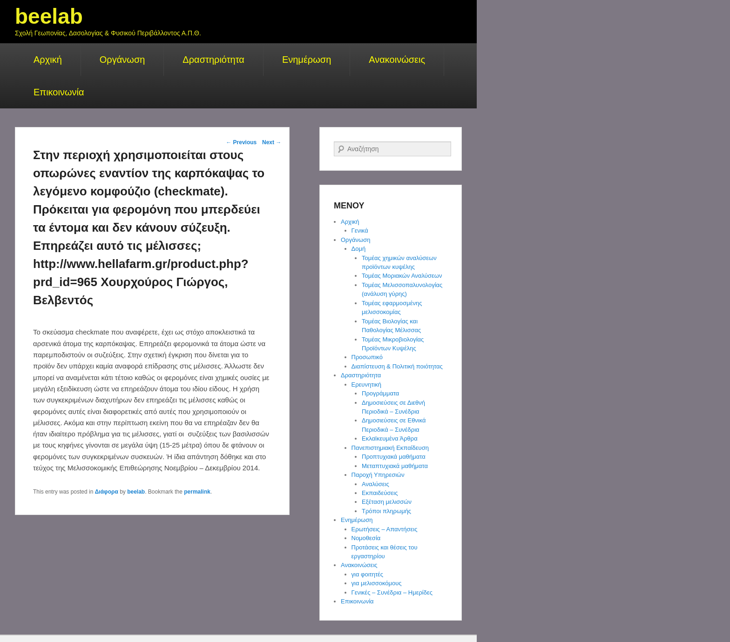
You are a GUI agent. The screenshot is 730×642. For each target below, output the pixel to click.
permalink (197, 491)
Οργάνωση (122, 59)
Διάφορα (106, 491)
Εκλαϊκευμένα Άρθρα (390, 438)
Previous (241, 142)
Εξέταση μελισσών (387, 501)
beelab (49, 16)
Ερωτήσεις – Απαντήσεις (384, 529)
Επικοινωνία (59, 92)
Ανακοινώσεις (397, 59)
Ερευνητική (366, 384)
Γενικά (359, 230)
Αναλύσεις (375, 484)
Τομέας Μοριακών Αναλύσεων (402, 275)
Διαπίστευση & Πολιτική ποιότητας (397, 366)
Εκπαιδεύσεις (380, 492)
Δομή (358, 248)
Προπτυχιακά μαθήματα (394, 456)
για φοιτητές (367, 574)
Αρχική (48, 59)
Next (271, 142)
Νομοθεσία (366, 538)
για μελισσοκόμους (376, 583)
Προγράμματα (380, 393)
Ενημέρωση (306, 59)
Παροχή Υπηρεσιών (378, 474)
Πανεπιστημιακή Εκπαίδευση (390, 447)
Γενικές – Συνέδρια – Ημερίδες (392, 592)
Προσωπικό (367, 357)
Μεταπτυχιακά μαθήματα (395, 465)
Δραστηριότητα (213, 59)
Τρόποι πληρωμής (386, 511)
